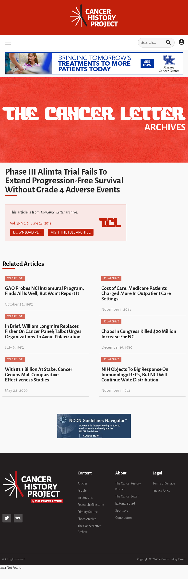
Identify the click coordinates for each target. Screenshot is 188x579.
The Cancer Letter (127, 496)
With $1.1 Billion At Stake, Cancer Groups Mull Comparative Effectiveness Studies (38, 374)
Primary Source (88, 512)
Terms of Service (164, 483)
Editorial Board (125, 503)
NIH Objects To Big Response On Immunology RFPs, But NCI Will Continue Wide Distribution (134, 374)
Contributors (123, 518)
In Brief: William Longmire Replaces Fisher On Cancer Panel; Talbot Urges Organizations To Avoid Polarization (43, 331)
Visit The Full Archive (71, 232)
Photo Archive (87, 519)
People (82, 490)
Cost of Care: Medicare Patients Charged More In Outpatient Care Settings (136, 293)
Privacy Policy (161, 490)
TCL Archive (15, 278)
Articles (83, 483)
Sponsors (121, 510)
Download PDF (27, 232)
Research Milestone (91, 505)
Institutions (85, 497)
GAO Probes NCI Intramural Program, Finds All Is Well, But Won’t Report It (44, 291)
